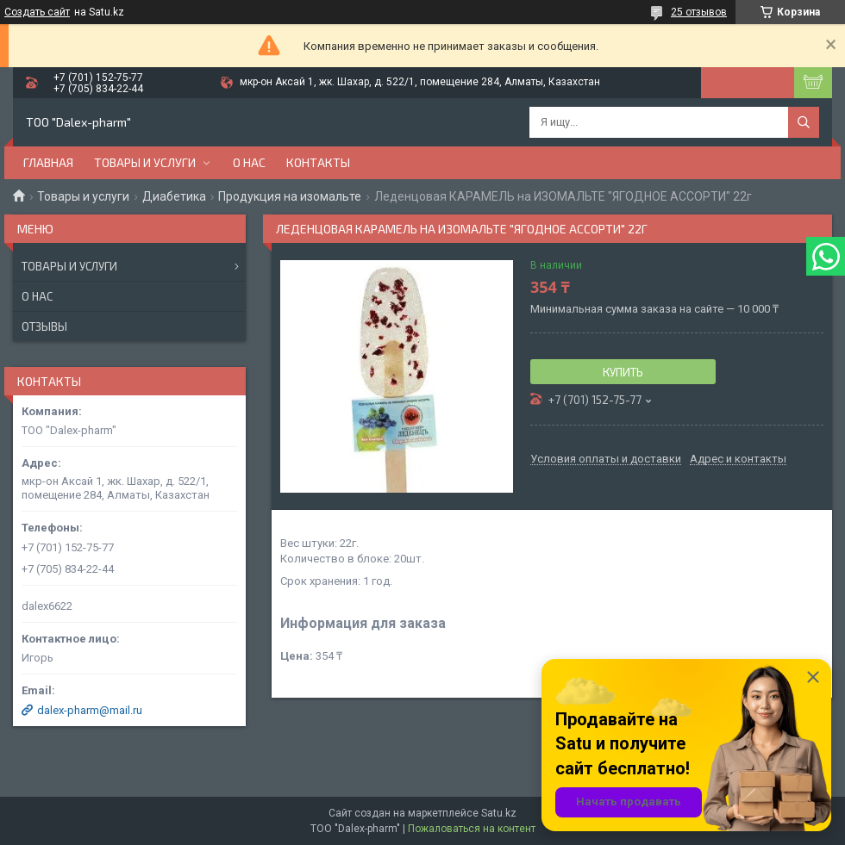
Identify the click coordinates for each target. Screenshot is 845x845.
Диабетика (174, 196)
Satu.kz (498, 813)
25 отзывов (699, 12)
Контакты (318, 162)
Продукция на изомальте (289, 196)
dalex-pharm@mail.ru (89, 710)
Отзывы (44, 326)
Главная (48, 162)
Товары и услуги (145, 162)
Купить (623, 372)
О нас (249, 162)
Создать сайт (37, 12)
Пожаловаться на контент (471, 829)
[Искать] (803, 122)
